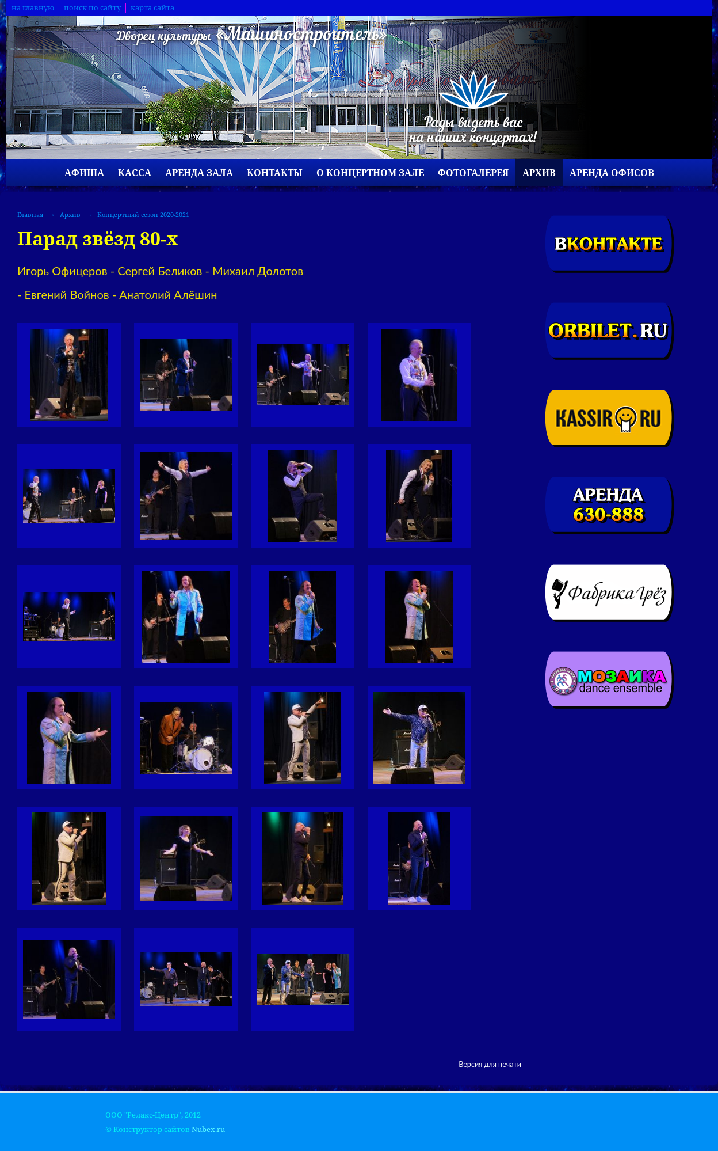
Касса (134, 172)
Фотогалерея (473, 172)
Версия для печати (490, 1064)
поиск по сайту (92, 8)
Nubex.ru (208, 1129)
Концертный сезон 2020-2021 (143, 214)
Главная (30, 214)
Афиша (84, 172)
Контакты (275, 172)
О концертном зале (370, 172)
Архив (539, 172)
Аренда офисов (612, 172)
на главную (33, 8)
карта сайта (152, 8)
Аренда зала (199, 172)
